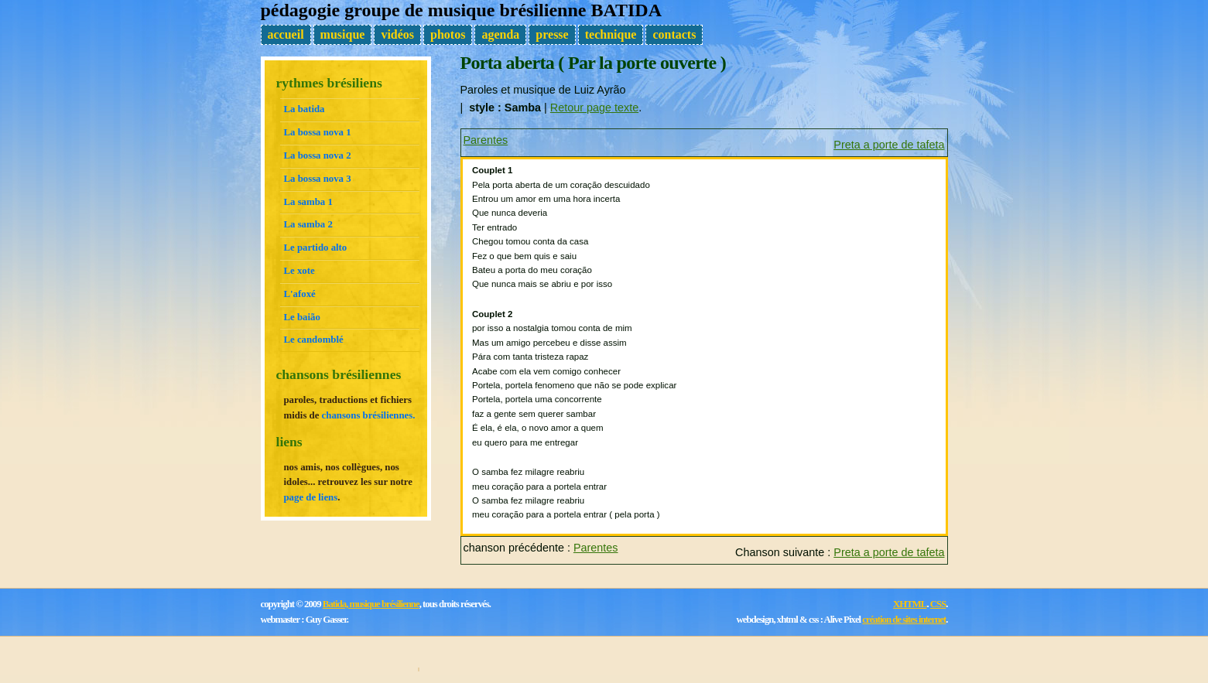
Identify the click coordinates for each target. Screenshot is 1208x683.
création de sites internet (904, 619)
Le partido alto (315, 247)
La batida (304, 109)
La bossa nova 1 (317, 132)
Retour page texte (594, 107)
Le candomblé (314, 339)
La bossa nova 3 (317, 178)
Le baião (302, 317)
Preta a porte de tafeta (888, 144)
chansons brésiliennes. (369, 415)
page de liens (311, 497)
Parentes (486, 140)
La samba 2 (308, 224)
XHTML (909, 604)
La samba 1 (308, 201)
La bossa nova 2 (317, 155)
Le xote (299, 270)
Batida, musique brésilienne (371, 604)
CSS (938, 604)
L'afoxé (300, 294)
